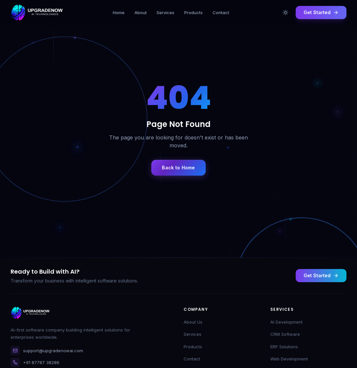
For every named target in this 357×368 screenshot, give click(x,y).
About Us (193, 322)
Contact (192, 358)
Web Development (289, 358)
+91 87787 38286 (35, 362)
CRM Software (285, 334)
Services (192, 334)
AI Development (286, 322)
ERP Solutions (284, 346)
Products (193, 346)
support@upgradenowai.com (47, 350)
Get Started (321, 275)
